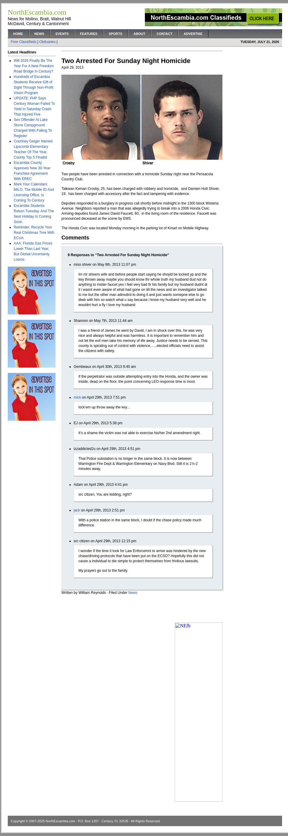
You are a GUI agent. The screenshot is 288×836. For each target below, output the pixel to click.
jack (77, 510)
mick (77, 397)
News (39, 34)
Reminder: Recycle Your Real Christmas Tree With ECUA (34, 232)
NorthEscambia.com (60, 821)
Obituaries (47, 42)
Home (18, 34)
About (139, 34)
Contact (164, 34)
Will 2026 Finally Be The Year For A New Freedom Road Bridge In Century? (34, 66)
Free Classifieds (23, 42)
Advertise (193, 34)
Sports (115, 34)
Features (88, 34)
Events (62, 34)
